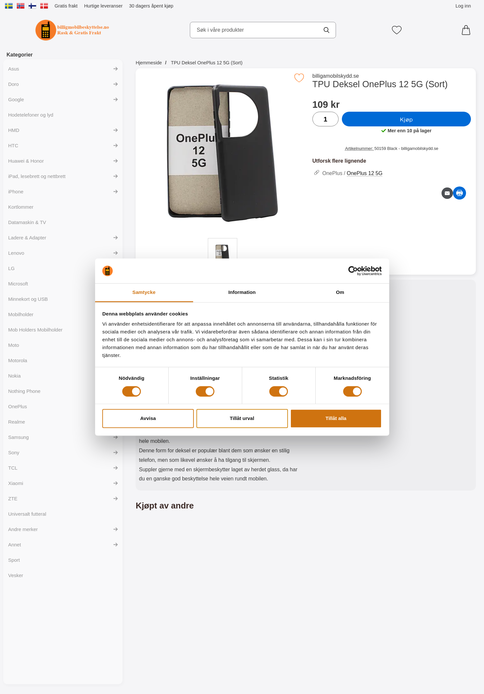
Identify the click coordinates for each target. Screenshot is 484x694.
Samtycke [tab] (144, 292)
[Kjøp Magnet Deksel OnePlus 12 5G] (263, 643)
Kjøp (406, 119)
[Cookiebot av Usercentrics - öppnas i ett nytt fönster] (353, 271)
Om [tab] (340, 292)
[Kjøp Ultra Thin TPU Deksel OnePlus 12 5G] (177, 643)
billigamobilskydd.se (335, 76)
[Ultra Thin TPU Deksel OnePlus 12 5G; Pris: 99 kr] (177, 577)
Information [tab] (242, 292)
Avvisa (148, 418)
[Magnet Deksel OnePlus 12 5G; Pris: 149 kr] (263, 577)
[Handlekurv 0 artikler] (467, 30)
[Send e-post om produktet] (447, 193)
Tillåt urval (242, 418)
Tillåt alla (335, 418)
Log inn (463, 5)
